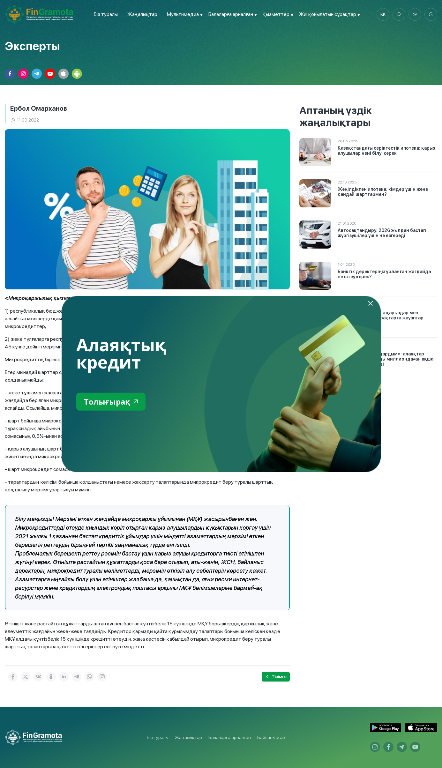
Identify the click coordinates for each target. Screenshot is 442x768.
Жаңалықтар (142, 14)
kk (383, 14)
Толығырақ (111, 401)
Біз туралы (106, 14)
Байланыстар (271, 737)
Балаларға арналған (229, 737)
